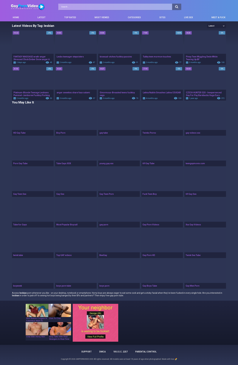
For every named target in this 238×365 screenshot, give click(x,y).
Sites (162, 17)
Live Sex (188, 17)
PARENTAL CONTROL (146, 351)
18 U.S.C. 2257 (120, 351)
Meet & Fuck (218, 17)
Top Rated (70, 17)
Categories (134, 17)
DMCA (102, 351)
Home (16, 17)
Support (86, 351)
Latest (41, 17)
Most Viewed (102, 17)
